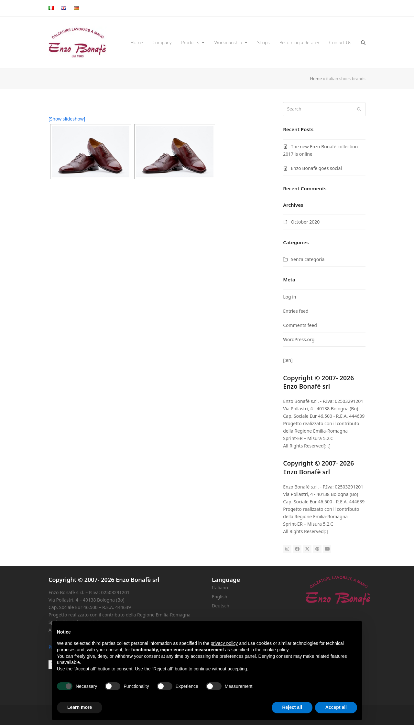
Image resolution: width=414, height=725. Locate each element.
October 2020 (305, 222)
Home (316, 78)
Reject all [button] (292, 707)
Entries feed (295, 311)
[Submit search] (359, 109)
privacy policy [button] (224, 643)
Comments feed (300, 325)
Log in (289, 297)
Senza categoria (307, 259)
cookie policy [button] (275, 649)
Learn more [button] (79, 707)
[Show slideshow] (67, 119)
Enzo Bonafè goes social (316, 168)
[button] (363, 43)
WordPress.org (298, 339)
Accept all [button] (336, 707)
